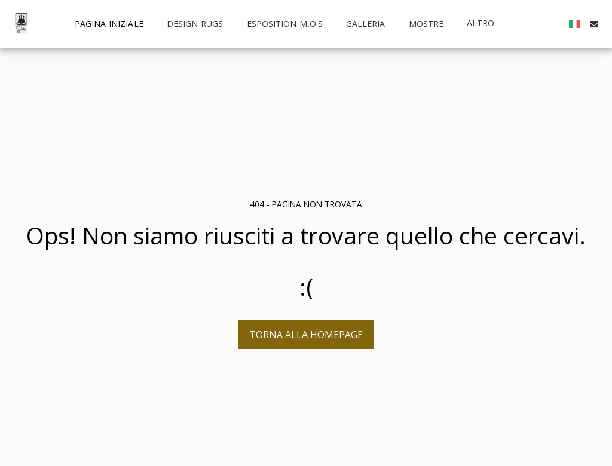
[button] (594, 24)
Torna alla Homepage (306, 334)
